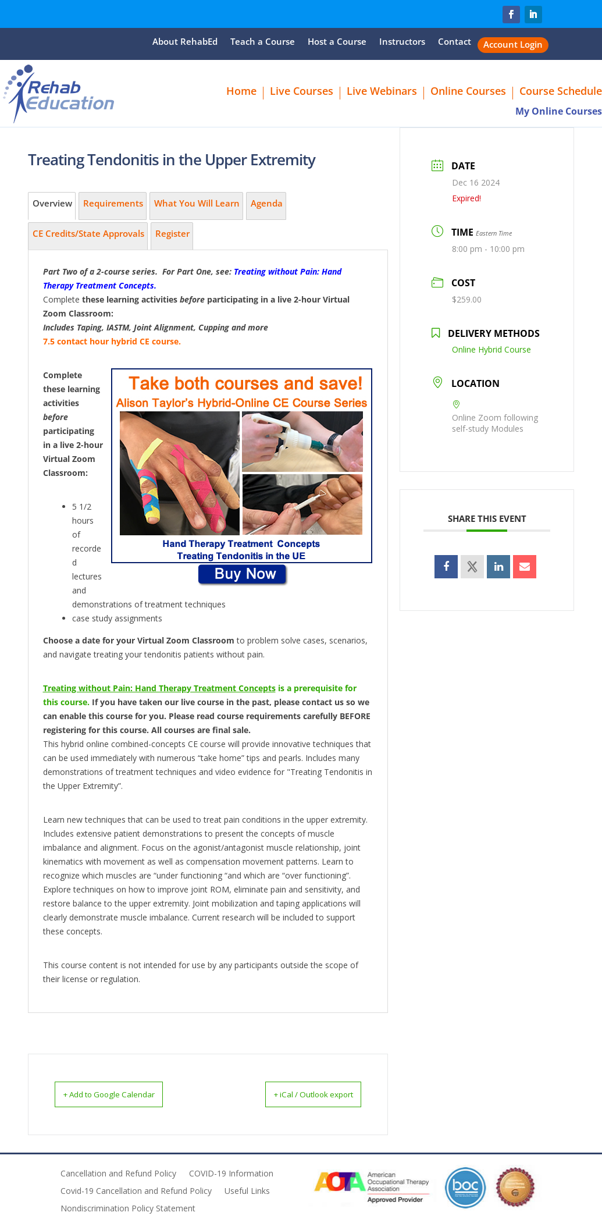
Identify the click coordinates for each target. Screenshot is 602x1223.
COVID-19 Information (231, 1173)
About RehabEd (185, 42)
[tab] (52, 206)
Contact (454, 42)
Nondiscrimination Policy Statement (127, 1208)
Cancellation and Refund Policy (118, 1173)
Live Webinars (382, 92)
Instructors (402, 42)
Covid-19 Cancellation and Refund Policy (136, 1191)
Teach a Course (262, 42)
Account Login (513, 45)
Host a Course (337, 42)
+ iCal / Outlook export (299, 1094)
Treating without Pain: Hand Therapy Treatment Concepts (159, 688)
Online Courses (468, 92)
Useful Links (247, 1191)
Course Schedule (560, 92)
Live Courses (301, 92)
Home (241, 92)
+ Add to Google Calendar (123, 1094)
